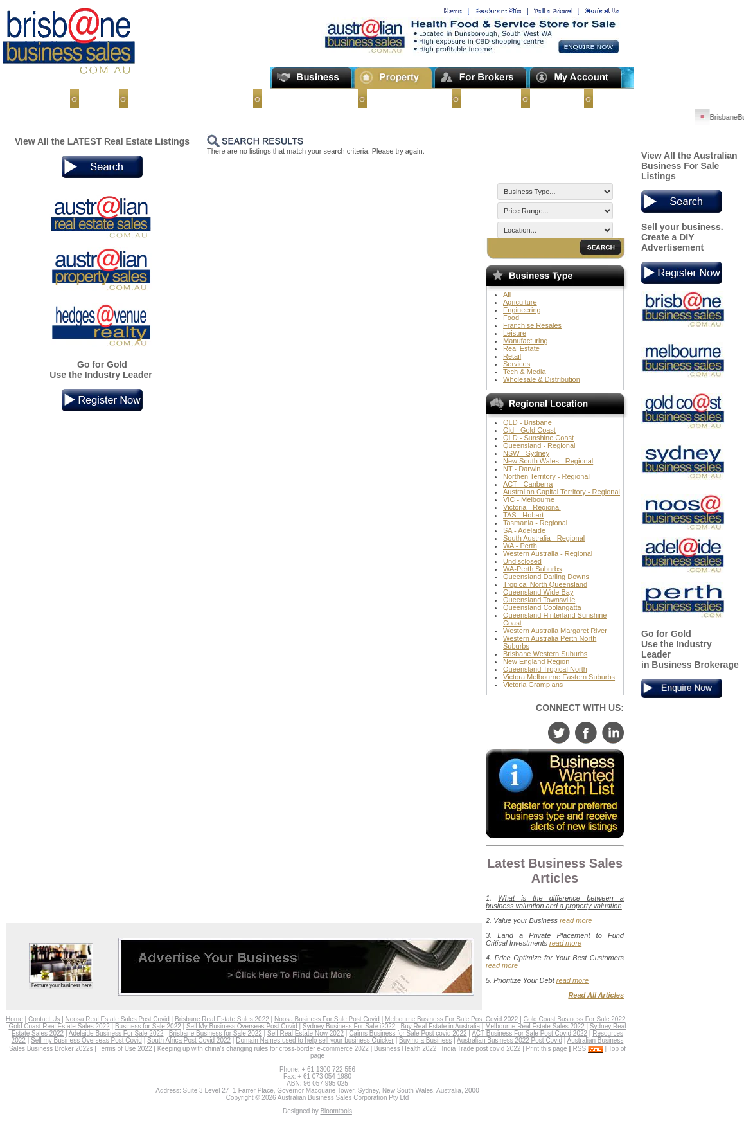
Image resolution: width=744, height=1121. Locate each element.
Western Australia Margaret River (555, 630)
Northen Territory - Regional (546, 476)
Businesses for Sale (306, 98)
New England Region (536, 661)
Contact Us (487, 98)
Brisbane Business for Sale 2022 (215, 1033)
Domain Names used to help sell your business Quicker (315, 1040)
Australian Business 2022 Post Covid (509, 1040)
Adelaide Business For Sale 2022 (116, 1033)
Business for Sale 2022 (148, 1026)
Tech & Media (524, 371)
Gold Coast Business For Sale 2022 (575, 1019)
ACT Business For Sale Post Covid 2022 (529, 1033)
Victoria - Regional (532, 507)
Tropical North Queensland (545, 584)
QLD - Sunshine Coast (538, 438)
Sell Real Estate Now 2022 (305, 1033)
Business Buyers (405, 98)
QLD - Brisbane (527, 422)
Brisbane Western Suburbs (545, 654)
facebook (586, 733)
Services (516, 364)
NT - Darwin (521, 468)
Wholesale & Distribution (541, 379)
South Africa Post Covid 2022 (189, 1040)
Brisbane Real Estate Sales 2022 (222, 1019)
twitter (559, 733)
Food (511, 317)
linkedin (613, 733)
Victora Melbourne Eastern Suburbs (559, 677)
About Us (552, 98)
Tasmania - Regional (535, 522)
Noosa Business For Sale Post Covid (327, 1019)
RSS (588, 1048)
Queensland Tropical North (545, 669)
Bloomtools (335, 1111)
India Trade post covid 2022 (481, 1048)
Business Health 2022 (405, 1048)
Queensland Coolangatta (542, 607)
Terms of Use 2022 (125, 1048)
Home (94, 98)
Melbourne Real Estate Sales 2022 (535, 1026)
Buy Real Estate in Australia (440, 1026)
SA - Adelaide (524, 530)
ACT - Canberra (528, 484)
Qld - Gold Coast (529, 430)
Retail (512, 356)
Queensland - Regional (539, 445)
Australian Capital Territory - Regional (561, 492)
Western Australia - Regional (547, 553)
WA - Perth (520, 546)
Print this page (546, 1048)
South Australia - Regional (544, 538)
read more (576, 920)
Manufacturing (525, 341)
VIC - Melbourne (528, 499)
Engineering (522, 310)
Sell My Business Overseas (186, 98)
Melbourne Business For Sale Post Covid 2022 (451, 1019)
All (507, 294)
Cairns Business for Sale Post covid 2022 (407, 1033)
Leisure (514, 333)
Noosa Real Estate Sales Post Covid (118, 1019)
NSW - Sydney (526, 453)
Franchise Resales (532, 325)
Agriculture (520, 302)
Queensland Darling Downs (546, 576)
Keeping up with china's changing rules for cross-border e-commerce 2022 (263, 1048)
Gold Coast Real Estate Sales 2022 (58, 1026)
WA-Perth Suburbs (532, 569)
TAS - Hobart (523, 515)
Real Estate (521, 348)
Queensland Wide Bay (538, 592)
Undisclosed (522, 561)
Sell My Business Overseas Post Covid (241, 1026)
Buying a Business (425, 1040)
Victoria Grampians (533, 684)
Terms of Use (623, 98)
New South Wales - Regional (548, 461)
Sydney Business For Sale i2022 (349, 1026)
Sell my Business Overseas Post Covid (86, 1040)
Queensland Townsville (539, 600)
